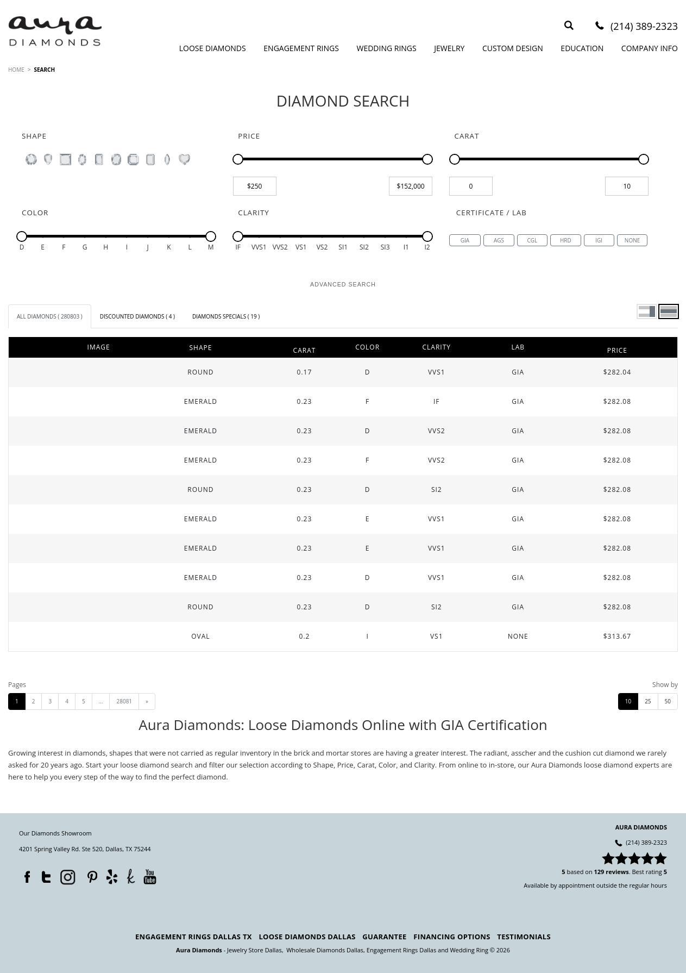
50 (668, 701)
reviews (617, 872)
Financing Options (451, 936)
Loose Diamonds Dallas (307, 936)
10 (628, 701)
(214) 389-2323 (644, 27)
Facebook (24, 874)
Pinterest (89, 874)
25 (648, 701)
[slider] (237, 159)
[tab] (49, 316)
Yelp (111, 876)
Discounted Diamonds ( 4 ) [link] (137, 316)
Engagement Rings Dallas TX (193, 936)
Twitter (43, 874)
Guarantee (384, 936)
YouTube (149, 876)
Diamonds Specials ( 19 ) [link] (226, 316)
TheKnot (131, 876)
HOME (16, 69)
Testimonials (524, 936)
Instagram (66, 876)
